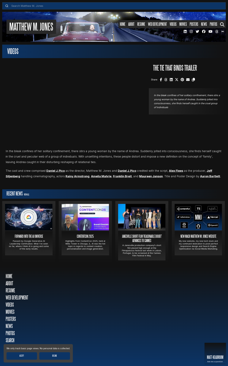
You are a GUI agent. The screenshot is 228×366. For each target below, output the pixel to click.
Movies (10, 312)
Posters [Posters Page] (194, 24)
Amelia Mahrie (101, 176)
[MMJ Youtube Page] (210, 31)
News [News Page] (204, 24)
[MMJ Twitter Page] (197, 31)
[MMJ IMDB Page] (223, 31)
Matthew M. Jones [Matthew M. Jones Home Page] (31, 27)
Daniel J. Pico (55, 170)
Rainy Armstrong (77, 176)
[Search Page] (222, 24)
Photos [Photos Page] (213, 24)
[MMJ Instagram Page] (191, 31)
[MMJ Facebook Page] (204, 31)
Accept (21, 355)
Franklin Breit (122, 176)
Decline (54, 355)
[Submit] (6, 5)
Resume (10, 291)
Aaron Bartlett (210, 176)
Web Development (17, 298)
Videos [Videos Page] (173, 24)
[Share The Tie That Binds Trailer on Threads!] (165, 79)
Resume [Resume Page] (141, 24)
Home (9, 276)
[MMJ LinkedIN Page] (185, 31)
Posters (11, 319)
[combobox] (114, 5)
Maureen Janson (151, 176)
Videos (10, 305)
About (9, 284)
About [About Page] (131, 24)
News (9, 326)
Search (10, 341)
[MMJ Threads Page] (216, 31)
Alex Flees (176, 170)
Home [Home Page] (122, 24)
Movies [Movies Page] (183, 24)
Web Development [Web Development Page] (157, 24)
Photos (10, 333)
